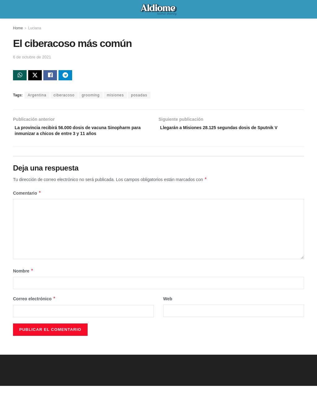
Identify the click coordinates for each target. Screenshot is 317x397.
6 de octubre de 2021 (32, 57)
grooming (91, 97)
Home (18, 28)
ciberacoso (64, 97)
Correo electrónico (34, 310)
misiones (115, 97)
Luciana (34, 28)
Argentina (37, 97)
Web (167, 310)
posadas (139, 97)
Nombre (23, 282)
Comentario (27, 204)
